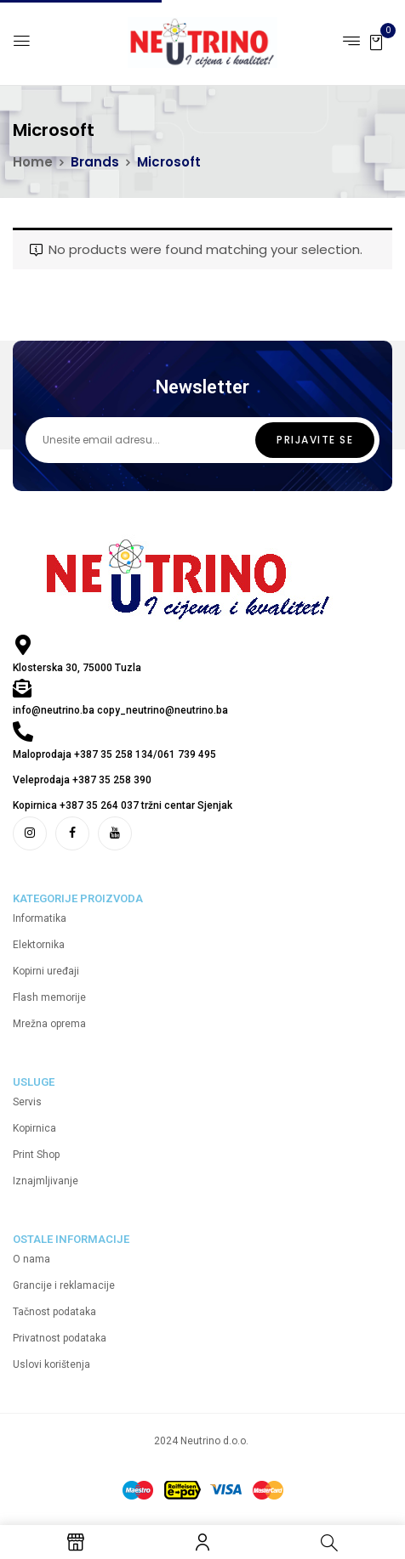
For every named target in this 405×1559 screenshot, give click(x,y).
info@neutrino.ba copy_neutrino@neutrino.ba (120, 710)
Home (33, 162)
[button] (376, 41)
